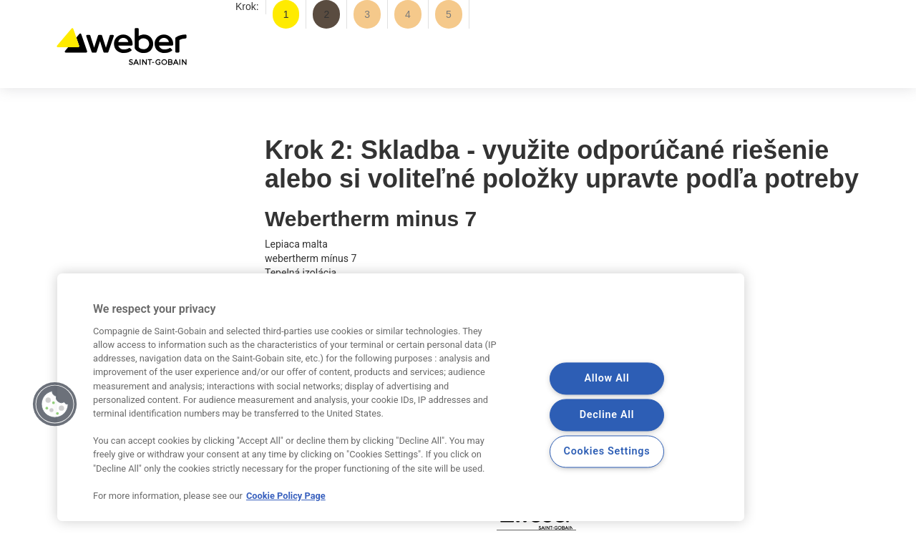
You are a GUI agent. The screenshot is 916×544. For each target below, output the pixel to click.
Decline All (607, 415)
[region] (400, 397)
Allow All (606, 379)
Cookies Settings (607, 452)
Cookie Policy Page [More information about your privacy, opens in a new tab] (286, 495)
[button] (55, 404)
